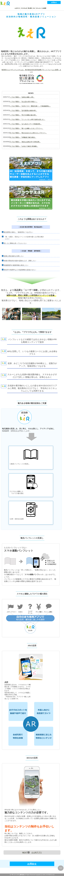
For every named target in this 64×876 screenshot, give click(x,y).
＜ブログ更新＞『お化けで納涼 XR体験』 (24, 146)
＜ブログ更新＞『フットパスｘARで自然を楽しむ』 (27, 119)
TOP (60, 868)
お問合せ (54, 2)
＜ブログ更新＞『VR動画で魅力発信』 (23, 137)
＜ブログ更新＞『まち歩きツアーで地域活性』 (26, 124)
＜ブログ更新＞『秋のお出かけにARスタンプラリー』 (28, 133)
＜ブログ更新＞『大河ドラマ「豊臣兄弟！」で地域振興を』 (30, 106)
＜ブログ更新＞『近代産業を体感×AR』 (23, 110)
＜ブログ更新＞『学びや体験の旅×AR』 (23, 115)
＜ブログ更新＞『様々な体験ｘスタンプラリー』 (26, 128)
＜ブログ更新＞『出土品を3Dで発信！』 (24, 101)
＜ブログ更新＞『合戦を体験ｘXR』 (22, 97)
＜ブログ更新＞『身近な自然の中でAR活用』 (25, 142)
